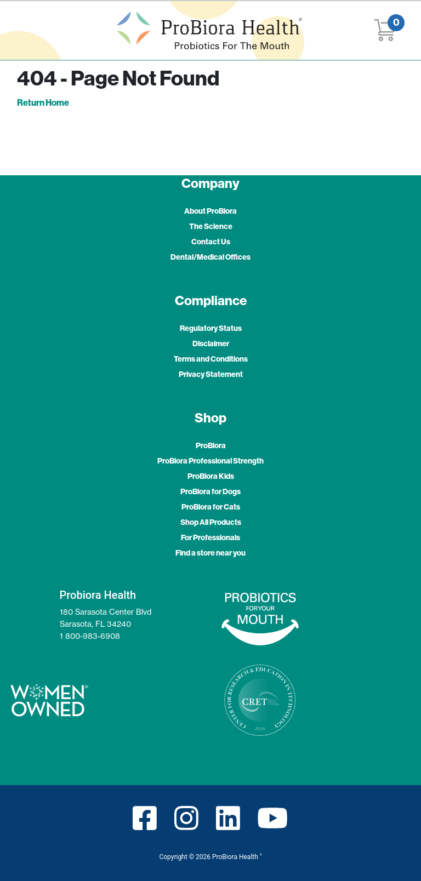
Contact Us (210, 242)
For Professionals (210, 537)
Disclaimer (210, 343)
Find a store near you (210, 553)
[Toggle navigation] (31, 30)
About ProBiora (210, 211)
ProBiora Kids (210, 476)
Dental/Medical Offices (210, 257)
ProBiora (211, 445)
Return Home (43, 103)
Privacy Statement (211, 374)
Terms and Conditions (211, 359)
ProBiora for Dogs (210, 491)
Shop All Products (210, 522)
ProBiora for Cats (210, 507)
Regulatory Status (211, 328)
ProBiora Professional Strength (210, 461)
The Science (210, 226)
